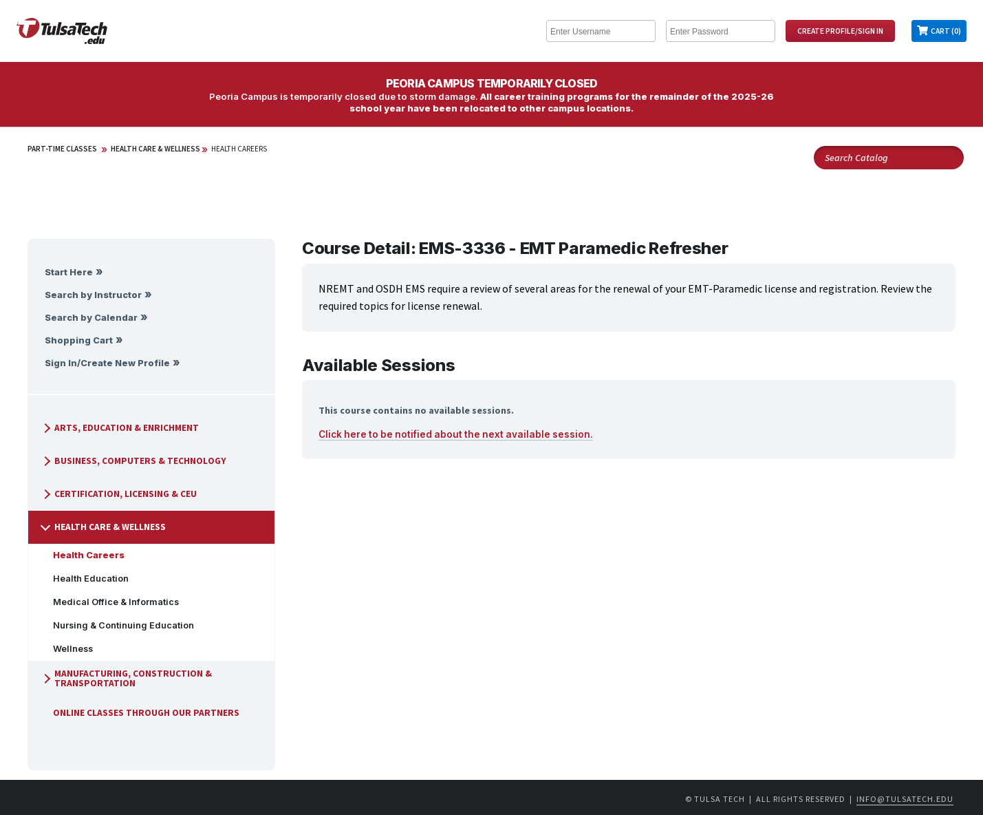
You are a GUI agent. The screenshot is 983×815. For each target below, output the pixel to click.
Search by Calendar (91, 318)
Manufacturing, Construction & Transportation (126, 678)
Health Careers (239, 149)
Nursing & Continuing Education (118, 625)
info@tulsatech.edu (904, 799)
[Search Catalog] (889, 157)
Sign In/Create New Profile (107, 363)
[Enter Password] (720, 31)
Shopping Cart (79, 340)
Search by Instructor (93, 295)
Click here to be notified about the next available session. (455, 434)
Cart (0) (946, 31)
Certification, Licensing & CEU (119, 494)
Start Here (69, 272)
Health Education (85, 578)
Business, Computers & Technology (133, 461)
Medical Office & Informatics (110, 602)
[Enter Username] (601, 31)
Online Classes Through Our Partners (140, 713)
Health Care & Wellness (155, 149)
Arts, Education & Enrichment (120, 428)
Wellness (67, 649)
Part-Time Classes (62, 149)
